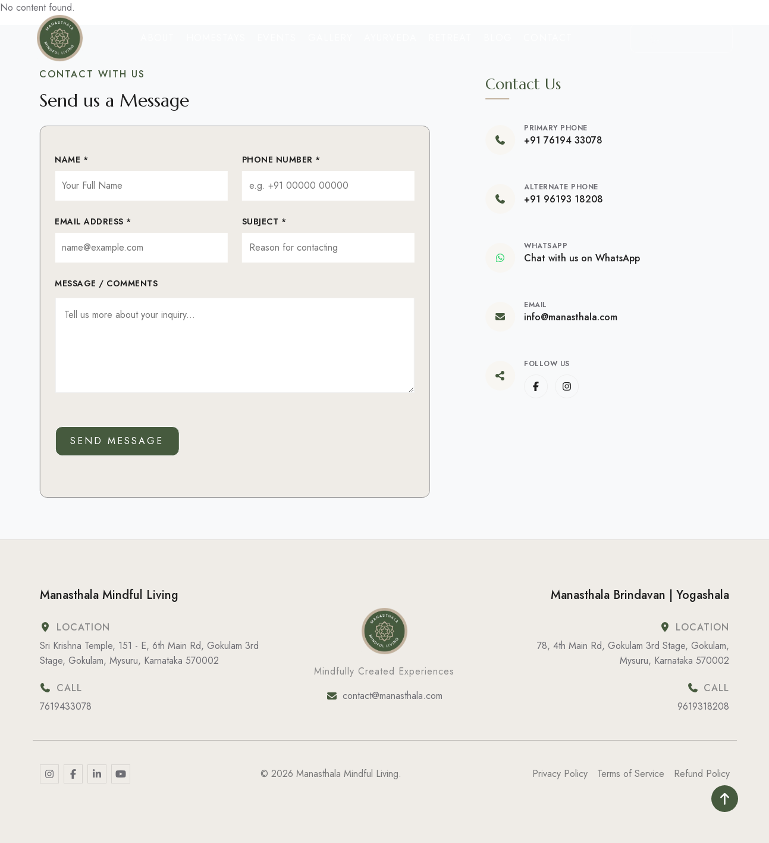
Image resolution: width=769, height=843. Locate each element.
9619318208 (703, 706)
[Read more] (49, 773)
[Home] (60, 38)
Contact (547, 38)
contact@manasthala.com (392, 695)
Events (276, 38)
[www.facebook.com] (537, 386)
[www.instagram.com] (568, 386)
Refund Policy (702, 773)
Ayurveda (390, 38)
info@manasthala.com (572, 317)
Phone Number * (280, 160)
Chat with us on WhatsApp (583, 258)
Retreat (450, 38)
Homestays (216, 38)
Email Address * (92, 221)
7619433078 (66, 706)
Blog (498, 38)
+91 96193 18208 (564, 199)
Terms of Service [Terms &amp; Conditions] (630, 773)
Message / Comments (105, 283)
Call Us (681, 38)
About (157, 38)
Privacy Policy (560, 773)
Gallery (330, 38)
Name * (70, 160)
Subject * (263, 221)
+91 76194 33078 (564, 140)
